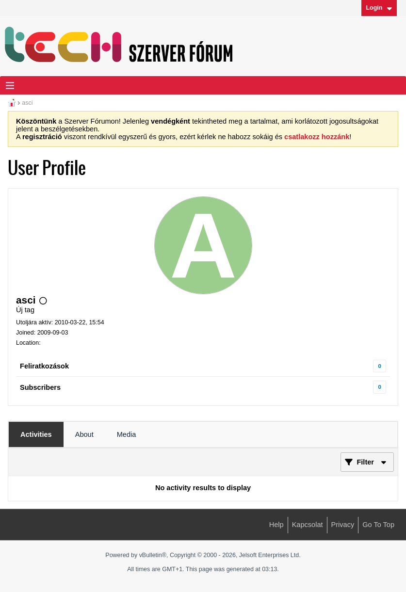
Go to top (378, 524)
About (84, 434)
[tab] (36, 434)
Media (126, 434)
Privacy (343, 524)
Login (379, 7)
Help (276, 524)
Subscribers (40, 387)
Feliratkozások (44, 366)
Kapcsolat (307, 524)
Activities (36, 434)
